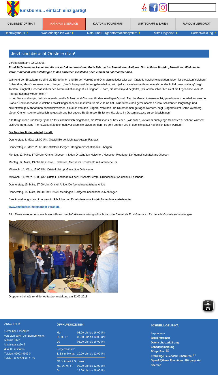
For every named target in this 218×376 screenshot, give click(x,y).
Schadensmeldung (163, 347)
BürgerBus (160, 352)
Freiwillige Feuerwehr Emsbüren (173, 356)
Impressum (158, 334)
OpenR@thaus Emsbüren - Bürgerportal (176, 361)
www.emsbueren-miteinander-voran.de (34, 206)
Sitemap (156, 365)
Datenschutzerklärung (165, 343)
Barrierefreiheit (160, 338)
